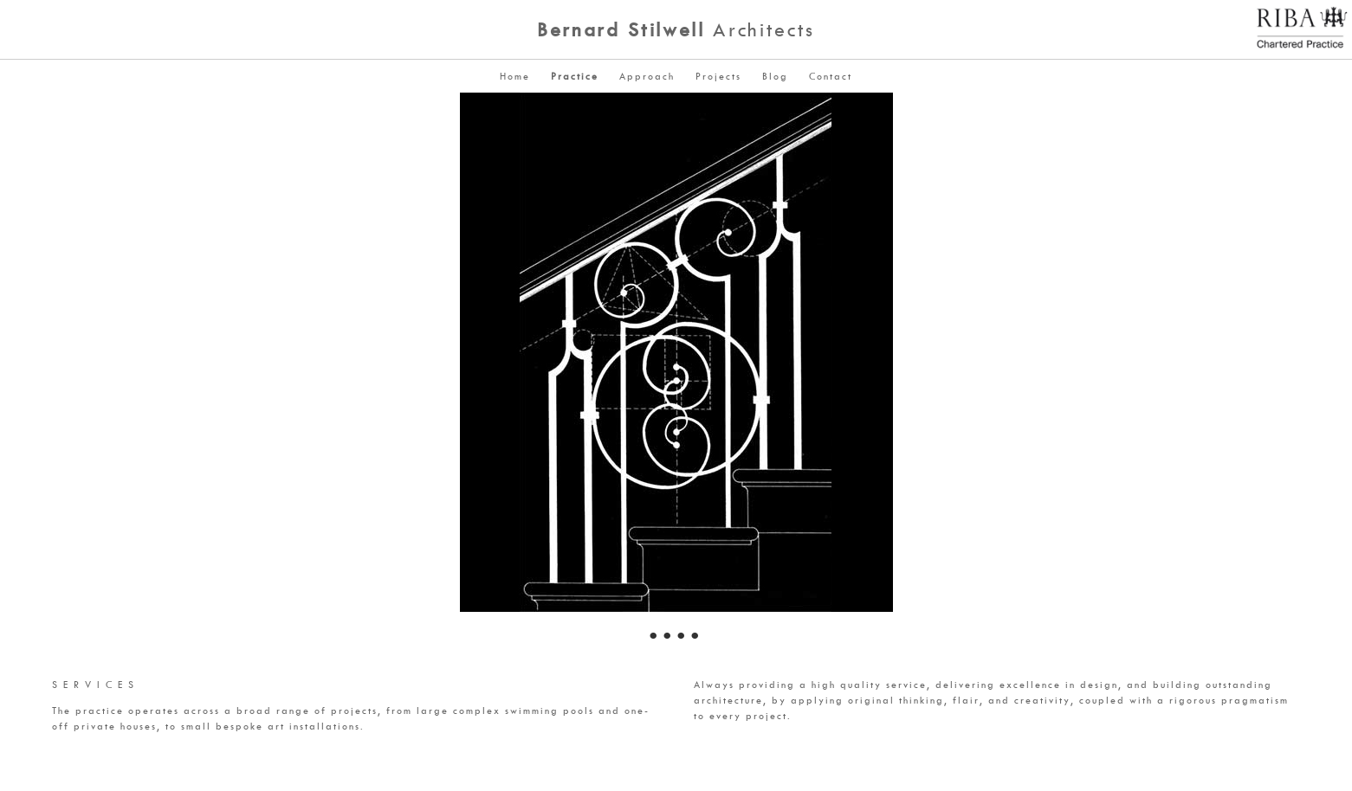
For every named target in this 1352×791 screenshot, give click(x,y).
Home (515, 75)
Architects (676, 29)
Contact (830, 75)
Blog (775, 75)
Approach (647, 75)
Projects (718, 75)
